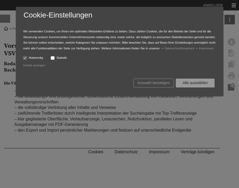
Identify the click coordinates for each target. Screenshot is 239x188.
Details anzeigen (34, 65)
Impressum (206, 48)
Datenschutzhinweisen (179, 48)
